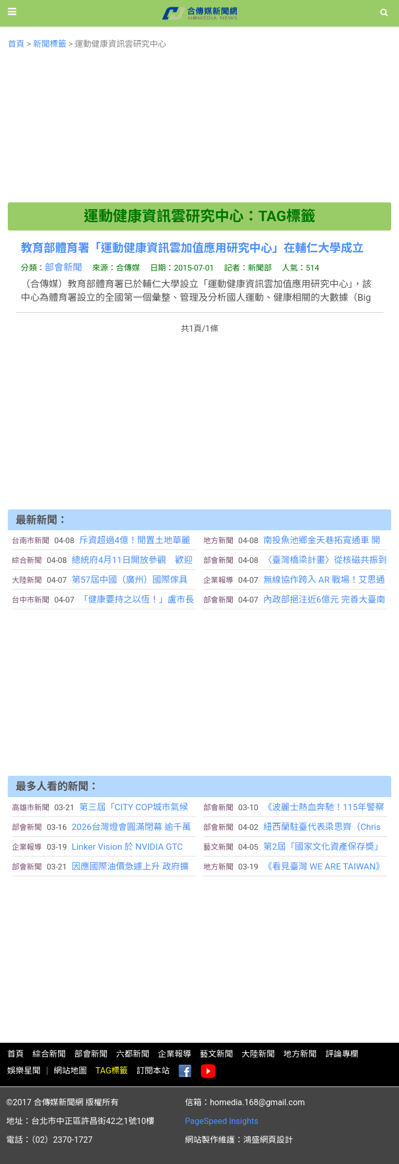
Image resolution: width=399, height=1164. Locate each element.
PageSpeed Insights (221, 1121)
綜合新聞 (48, 1054)
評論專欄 (341, 1054)
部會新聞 (63, 267)
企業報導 (174, 1054)
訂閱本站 (153, 1071)
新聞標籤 (49, 44)
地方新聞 (299, 1054)
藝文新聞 (216, 1054)
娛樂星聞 (24, 1071)
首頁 (16, 44)
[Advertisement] (199, 129)
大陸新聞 (258, 1054)
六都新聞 (132, 1054)
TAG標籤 (112, 1071)
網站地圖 (70, 1071)
